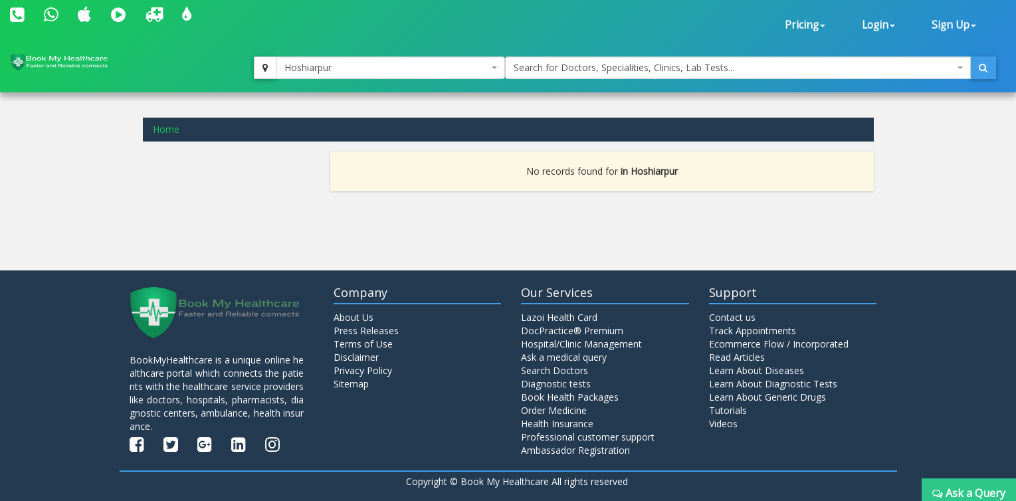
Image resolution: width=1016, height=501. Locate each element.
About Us (353, 317)
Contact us (732, 317)
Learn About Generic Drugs (767, 397)
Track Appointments (752, 330)
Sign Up (954, 25)
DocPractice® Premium (572, 330)
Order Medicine (554, 410)
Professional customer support (588, 437)
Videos (723, 423)
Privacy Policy (363, 370)
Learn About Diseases (756, 370)
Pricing (805, 25)
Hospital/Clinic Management (581, 344)
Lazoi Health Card (559, 317)
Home (166, 129)
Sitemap (351, 383)
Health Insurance (557, 423)
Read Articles (737, 357)
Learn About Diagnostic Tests (773, 383)
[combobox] (390, 67)
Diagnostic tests (556, 383)
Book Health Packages (570, 397)
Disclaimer (356, 357)
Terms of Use (363, 344)
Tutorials (728, 410)
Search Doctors (554, 370)
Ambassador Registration (575, 450)
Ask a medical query (564, 357)
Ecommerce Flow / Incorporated (779, 344)
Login (878, 25)
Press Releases (366, 330)
